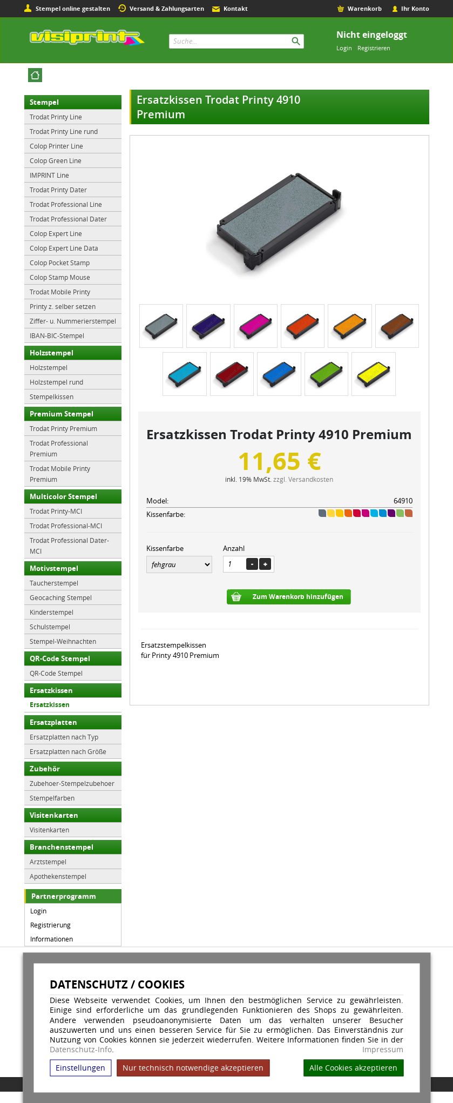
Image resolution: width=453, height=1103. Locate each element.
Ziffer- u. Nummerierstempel (73, 321)
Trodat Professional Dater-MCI (69, 545)
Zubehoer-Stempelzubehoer (72, 783)
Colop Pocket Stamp (60, 262)
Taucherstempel (54, 583)
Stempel (44, 102)
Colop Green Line (56, 160)
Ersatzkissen (51, 690)
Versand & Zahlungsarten (167, 8)
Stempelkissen (51, 396)
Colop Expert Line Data (64, 248)
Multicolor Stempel (63, 496)
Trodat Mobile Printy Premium (60, 473)
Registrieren (373, 48)
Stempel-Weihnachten (63, 641)
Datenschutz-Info (81, 1049)
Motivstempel (54, 568)
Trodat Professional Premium (59, 448)
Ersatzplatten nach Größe (68, 751)
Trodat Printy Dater (58, 189)
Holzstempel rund (56, 382)
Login (344, 48)
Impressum (382, 1049)
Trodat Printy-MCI (56, 511)
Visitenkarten (54, 815)
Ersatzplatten (53, 722)
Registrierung (50, 924)
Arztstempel (48, 861)
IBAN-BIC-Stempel (57, 335)
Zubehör (45, 769)
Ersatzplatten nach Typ (64, 736)
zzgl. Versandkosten (303, 479)
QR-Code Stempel (60, 658)
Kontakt (236, 8)
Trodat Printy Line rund (64, 131)
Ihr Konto (415, 8)
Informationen (51, 938)
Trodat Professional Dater (68, 218)
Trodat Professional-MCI (66, 525)
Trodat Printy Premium (63, 428)
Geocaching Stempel (61, 597)
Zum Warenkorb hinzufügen (298, 596)
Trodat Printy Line (56, 116)
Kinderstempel (51, 612)
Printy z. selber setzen (63, 306)
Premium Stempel (61, 414)
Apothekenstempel (58, 876)
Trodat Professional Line (66, 204)
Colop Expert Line (56, 233)
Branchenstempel (61, 847)
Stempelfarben (52, 797)
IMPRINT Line (49, 175)
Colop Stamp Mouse (60, 277)
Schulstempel (50, 626)
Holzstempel (51, 353)
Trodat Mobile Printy (60, 291)
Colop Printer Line (56, 146)
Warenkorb (365, 8)
